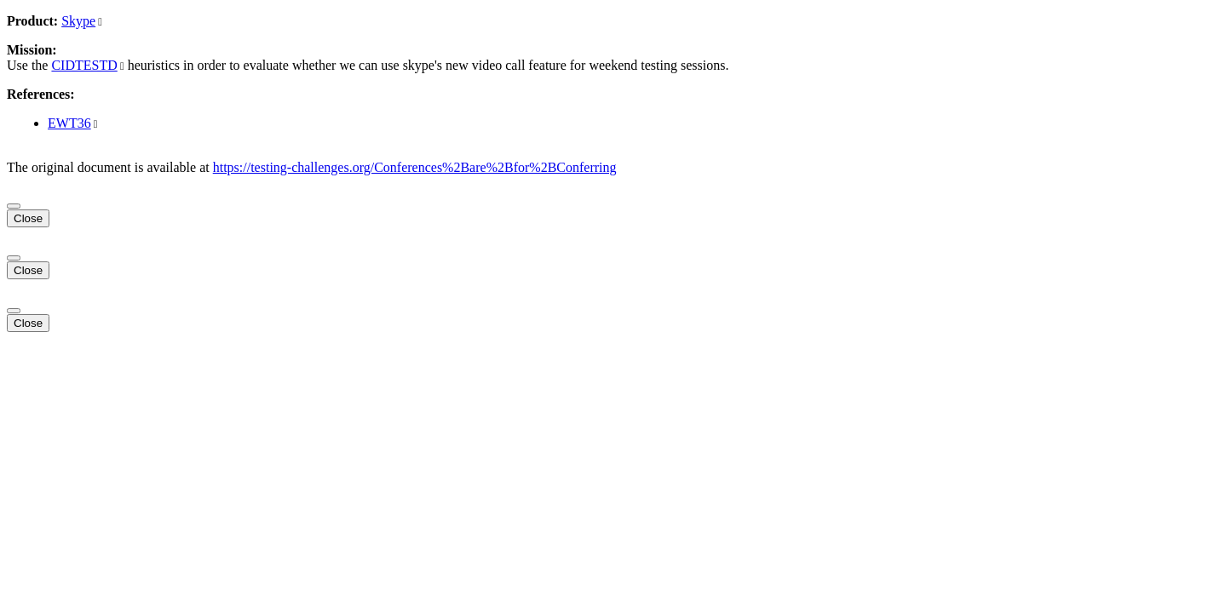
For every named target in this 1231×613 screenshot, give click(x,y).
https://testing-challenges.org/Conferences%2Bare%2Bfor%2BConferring (415, 167)
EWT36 (69, 123)
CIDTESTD (84, 65)
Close (28, 218)
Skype (78, 21)
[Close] (13, 206)
